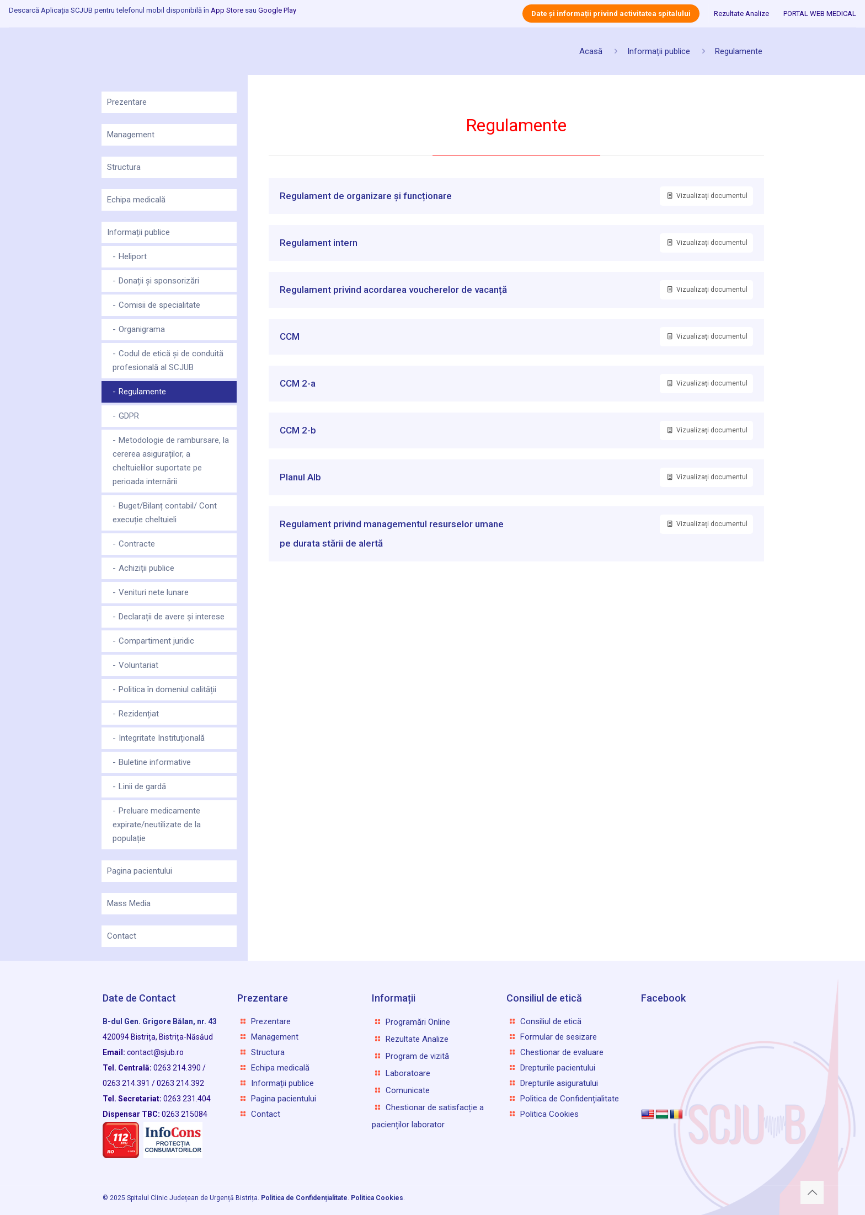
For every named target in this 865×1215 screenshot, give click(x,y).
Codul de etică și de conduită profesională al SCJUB (168, 360)
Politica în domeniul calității (167, 689)
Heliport (133, 256)
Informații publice (658, 51)
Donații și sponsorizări (159, 281)
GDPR (129, 416)
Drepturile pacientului (557, 1068)
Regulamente (738, 51)
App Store (227, 10)
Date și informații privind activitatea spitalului (611, 13)
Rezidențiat (139, 714)
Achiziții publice (146, 568)
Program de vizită (417, 1056)
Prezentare (127, 102)
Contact (121, 936)
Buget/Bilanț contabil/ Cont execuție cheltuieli (165, 512)
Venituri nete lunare (154, 592)
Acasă (590, 51)
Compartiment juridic (156, 641)
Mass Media (129, 903)
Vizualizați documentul (706, 196)
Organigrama (142, 329)
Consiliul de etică (550, 1021)
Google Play (277, 10)
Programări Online (418, 1022)
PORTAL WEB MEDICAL (819, 13)
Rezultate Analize (741, 13)
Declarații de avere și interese (172, 617)
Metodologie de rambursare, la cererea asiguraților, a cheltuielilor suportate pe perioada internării (171, 460)
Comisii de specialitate (159, 305)
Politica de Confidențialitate (569, 1099)
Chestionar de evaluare (562, 1052)
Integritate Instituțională (162, 738)
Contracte (137, 544)
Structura (124, 167)
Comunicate (408, 1090)
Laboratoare (408, 1073)
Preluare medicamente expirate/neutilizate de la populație (157, 824)
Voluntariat (138, 665)
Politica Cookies (549, 1114)
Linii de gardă (142, 786)
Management (130, 135)
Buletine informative (155, 762)
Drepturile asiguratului (559, 1083)
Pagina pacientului (139, 871)
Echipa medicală (136, 200)
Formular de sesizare (558, 1037)
